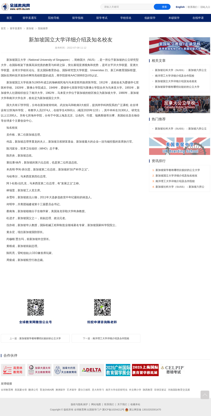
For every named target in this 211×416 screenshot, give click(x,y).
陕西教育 (148, 389)
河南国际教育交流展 (179, 389)
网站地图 (96, 404)
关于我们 (122, 404)
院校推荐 (43, 28)
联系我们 (192, 7)
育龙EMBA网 (47, 389)
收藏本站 (135, 404)
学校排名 (125, 17)
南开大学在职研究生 (117, 389)
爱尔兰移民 (84, 389)
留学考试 (101, 17)
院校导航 (53, 17)
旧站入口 (205, 7)
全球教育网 (7, 389)
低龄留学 (150, 17)
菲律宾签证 (160, 389)
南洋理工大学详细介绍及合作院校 (111, 338)
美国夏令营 (21, 389)
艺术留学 (72, 389)
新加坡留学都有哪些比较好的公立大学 (40, 338)
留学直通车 (30, 17)
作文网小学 (135, 389)
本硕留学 (174, 17)
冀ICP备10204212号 (113, 409)
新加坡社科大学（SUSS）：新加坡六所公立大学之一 (181, 71)
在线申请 (198, 17)
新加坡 (30, 28)
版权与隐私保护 (79, 404)
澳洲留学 (60, 389)
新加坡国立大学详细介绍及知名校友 (176, 81)
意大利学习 (98, 389)
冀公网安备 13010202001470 (143, 409)
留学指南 (77, 17)
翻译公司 (33, 389)
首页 (9, 17)
